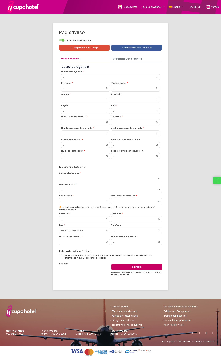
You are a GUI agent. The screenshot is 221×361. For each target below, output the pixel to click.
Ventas (212, 7)
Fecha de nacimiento (71, 236)
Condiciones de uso (153, 272)
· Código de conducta (122, 320)
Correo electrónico (70, 173)
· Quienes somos (119, 306)
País (62, 225)
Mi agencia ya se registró (127, 59)
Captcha (63, 263)
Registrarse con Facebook (136, 47)
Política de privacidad (120, 275)
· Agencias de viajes (173, 324)
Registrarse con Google (84, 47)
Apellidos (117, 214)
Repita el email (67, 184)
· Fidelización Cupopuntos (176, 311)
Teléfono (116, 225)
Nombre (64, 214)
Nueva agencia (70, 59)
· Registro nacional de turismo (126, 324)
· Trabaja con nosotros (175, 315)
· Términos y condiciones (123, 311)
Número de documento (124, 236)
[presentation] (82, 272)
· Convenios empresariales (177, 320)
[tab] (84, 58)
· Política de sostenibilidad (124, 315)
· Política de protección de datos (180, 306)
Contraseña (66, 196)
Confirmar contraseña (124, 196)
